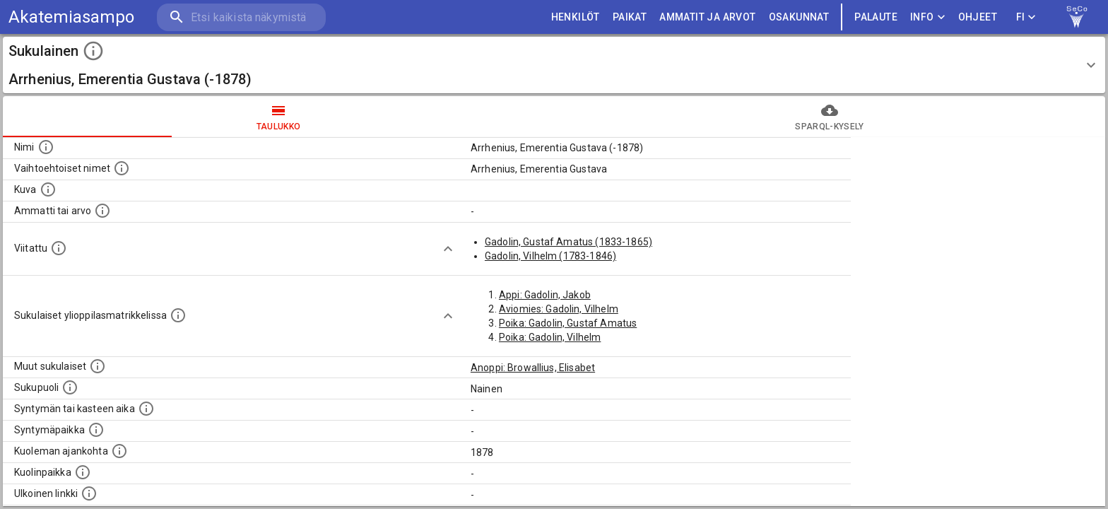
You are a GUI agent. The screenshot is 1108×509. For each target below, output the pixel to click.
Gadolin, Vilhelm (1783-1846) (550, 256)
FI (1026, 17)
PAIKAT (629, 17)
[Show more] (448, 249)
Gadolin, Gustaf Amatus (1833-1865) (568, 241)
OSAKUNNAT (799, 17)
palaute (876, 17)
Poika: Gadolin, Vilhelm (550, 337)
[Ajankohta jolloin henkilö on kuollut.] (119, 451)
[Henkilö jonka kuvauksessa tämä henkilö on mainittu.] (58, 248)
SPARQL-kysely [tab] (829, 116)
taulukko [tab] (278, 116)
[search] (240, 17)
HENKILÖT (576, 17)
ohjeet (978, 17)
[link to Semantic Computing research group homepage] (1077, 17)
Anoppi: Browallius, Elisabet (533, 367)
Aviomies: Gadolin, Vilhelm (558, 309)
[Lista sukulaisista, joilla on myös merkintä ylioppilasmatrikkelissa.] (178, 315)
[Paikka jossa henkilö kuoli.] (82, 472)
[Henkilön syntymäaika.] (146, 408)
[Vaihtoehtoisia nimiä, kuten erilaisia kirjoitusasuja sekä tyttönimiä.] (121, 168)
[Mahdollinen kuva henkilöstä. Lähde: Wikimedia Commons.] (48, 189)
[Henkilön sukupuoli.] (70, 387)
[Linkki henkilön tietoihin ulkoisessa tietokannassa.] (89, 493)
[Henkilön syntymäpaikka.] (96, 430)
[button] (554, 65)
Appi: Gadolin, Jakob (545, 294)
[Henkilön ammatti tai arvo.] (102, 210)
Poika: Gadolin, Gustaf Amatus (568, 323)
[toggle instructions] (93, 51)
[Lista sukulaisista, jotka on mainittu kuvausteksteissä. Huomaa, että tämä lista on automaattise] (97, 366)
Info (927, 17)
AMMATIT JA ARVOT (707, 17)
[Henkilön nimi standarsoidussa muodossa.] (46, 147)
